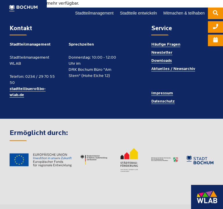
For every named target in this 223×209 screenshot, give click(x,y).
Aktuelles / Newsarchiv (173, 69)
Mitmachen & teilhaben (184, 13)
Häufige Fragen (165, 44)
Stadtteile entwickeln (138, 13)
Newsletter (161, 53)
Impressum (162, 93)
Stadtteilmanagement (94, 13)
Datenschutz (163, 101)
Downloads (161, 61)
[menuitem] (215, 14)
